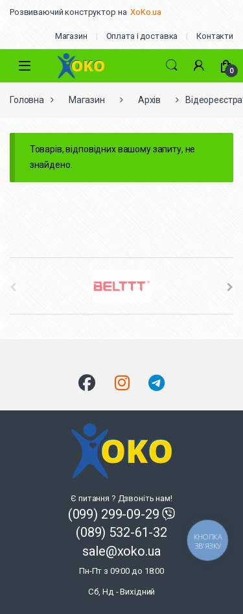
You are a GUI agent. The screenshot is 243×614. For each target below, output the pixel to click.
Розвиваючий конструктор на (68, 12)
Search (172, 65)
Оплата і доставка (142, 36)
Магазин (71, 36)
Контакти (214, 36)
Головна (27, 100)
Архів (149, 100)
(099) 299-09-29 (115, 514)
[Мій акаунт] (199, 65)
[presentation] (230, 287)
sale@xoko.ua (121, 569)
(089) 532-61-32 (121, 532)
